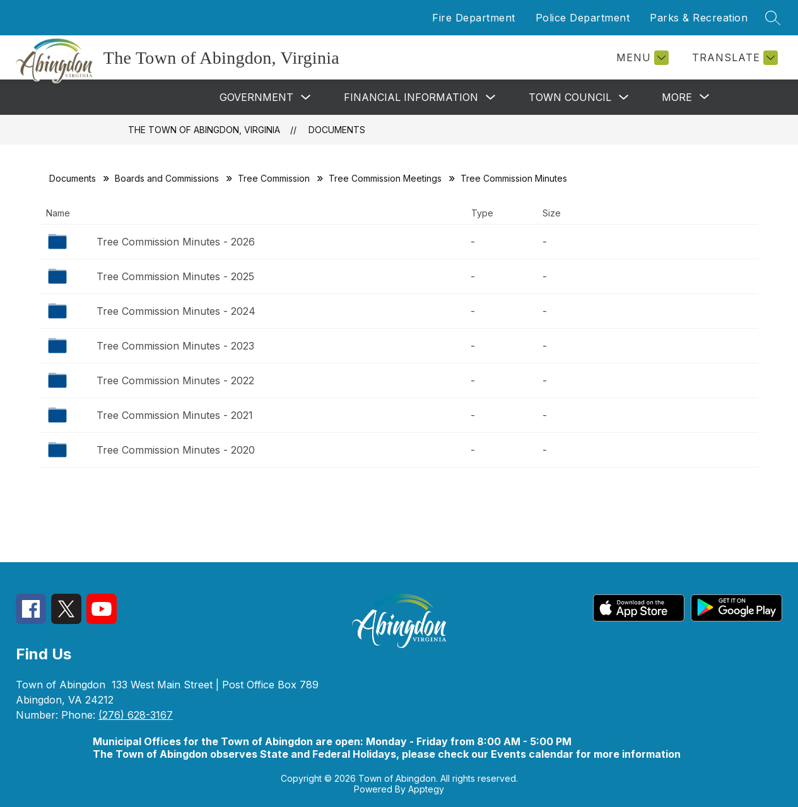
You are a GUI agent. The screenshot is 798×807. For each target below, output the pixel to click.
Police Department (583, 17)
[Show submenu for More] (677, 97)
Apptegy (426, 789)
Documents (336, 129)
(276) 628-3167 (135, 715)
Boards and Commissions (167, 178)
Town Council (570, 97)
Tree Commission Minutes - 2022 (175, 380)
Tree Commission (274, 178)
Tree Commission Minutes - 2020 (176, 450)
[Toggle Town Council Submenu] (623, 97)
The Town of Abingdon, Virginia (204, 129)
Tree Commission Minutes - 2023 (175, 345)
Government (256, 97)
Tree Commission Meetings (385, 178)
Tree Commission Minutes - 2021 (175, 415)
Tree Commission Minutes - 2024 (176, 311)
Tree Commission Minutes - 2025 (175, 276)
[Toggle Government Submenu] (306, 97)
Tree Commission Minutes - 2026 (176, 241)
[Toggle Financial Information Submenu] (490, 97)
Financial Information (411, 97)
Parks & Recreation (699, 17)
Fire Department (473, 17)
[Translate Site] (733, 58)
